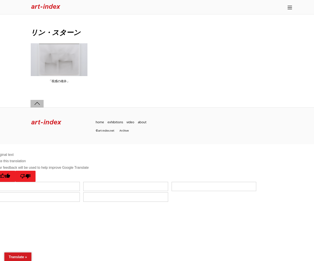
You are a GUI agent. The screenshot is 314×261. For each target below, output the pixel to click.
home (100, 122)
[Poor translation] (25, 176)
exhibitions (115, 122)
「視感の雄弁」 (59, 81)
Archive (124, 130)
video (130, 122)
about (142, 122)
